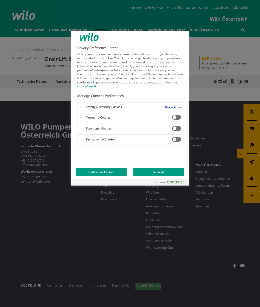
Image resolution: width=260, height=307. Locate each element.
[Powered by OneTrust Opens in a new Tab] (171, 183)
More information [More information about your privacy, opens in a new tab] (88, 86)
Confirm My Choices (101, 172)
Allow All (159, 172)
